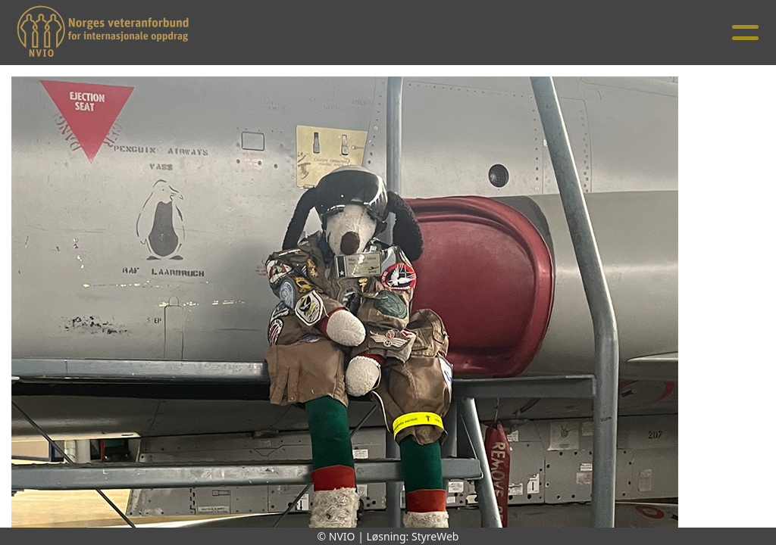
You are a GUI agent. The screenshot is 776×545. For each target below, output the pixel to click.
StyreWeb (435, 536)
